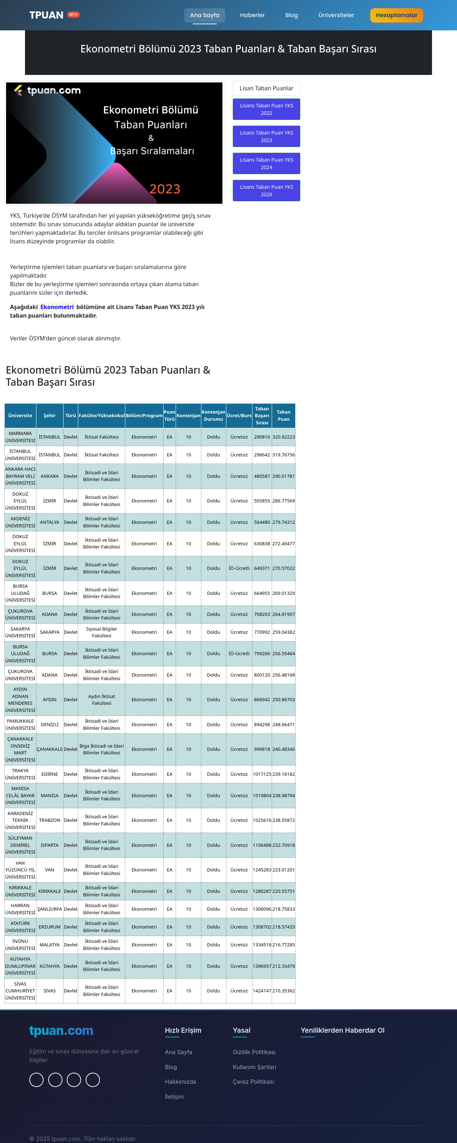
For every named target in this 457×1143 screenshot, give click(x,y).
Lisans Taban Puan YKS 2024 (266, 163)
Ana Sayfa (205, 15)
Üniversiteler (336, 15)
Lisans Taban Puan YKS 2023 (266, 136)
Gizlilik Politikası (254, 1052)
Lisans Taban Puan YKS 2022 (266, 109)
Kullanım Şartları (254, 1067)
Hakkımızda (180, 1081)
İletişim (174, 1096)
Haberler (252, 15)
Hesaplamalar (396, 15)
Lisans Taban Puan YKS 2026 (266, 190)
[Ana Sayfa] (54, 15)
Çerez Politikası (253, 1081)
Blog (291, 15)
